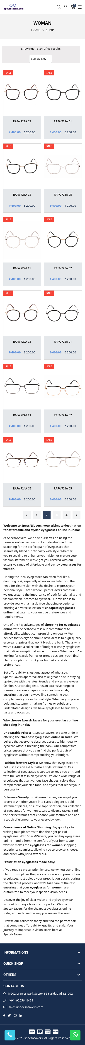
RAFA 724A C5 (63, 488)
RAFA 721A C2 (22, 195)
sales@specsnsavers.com (26, 1007)
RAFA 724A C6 (22, 488)
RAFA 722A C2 (63, 268)
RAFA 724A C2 (63, 415)
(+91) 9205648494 (21, 1000)
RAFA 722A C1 (63, 342)
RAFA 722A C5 (22, 268)
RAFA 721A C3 (22, 121)
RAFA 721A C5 (63, 195)
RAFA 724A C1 (22, 415)
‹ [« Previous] (26, 515)
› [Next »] (76, 515)
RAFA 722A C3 (22, 342)
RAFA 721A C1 (63, 121)
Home (35, 30)
